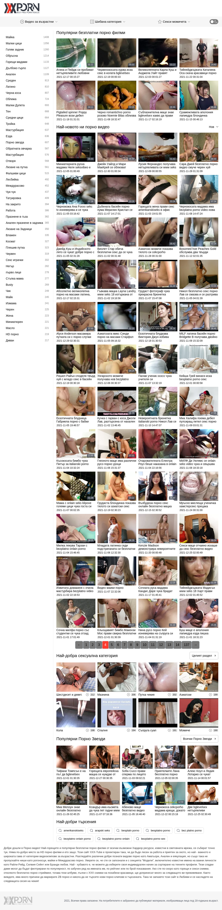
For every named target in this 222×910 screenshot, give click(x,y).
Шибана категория (107, 22)
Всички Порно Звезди (198, 738)
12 (161, 645)
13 (169, 645)
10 (144, 645)
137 (186, 645)
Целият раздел (202, 655)
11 (153, 645)
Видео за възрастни (38, 22)
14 (177, 645)
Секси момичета (174, 22)
